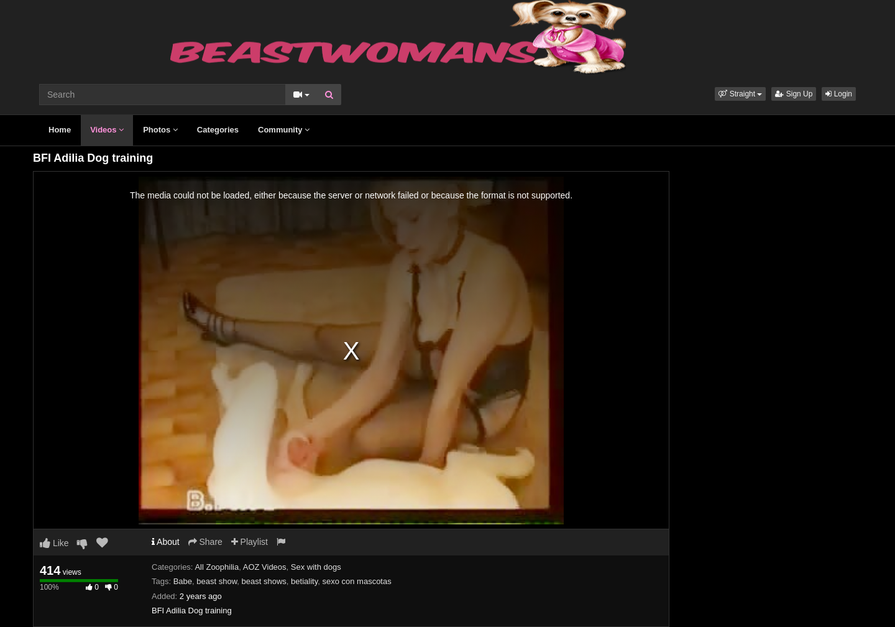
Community (284, 129)
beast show (216, 581)
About (166, 542)
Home (59, 129)
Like (54, 543)
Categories (218, 129)
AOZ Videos (265, 567)
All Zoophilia (217, 567)
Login (838, 94)
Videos (107, 129)
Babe (182, 581)
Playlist (249, 542)
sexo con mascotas (356, 581)
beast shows (264, 581)
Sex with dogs (316, 567)
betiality (304, 581)
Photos (160, 129)
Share (205, 542)
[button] (740, 94)
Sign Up (793, 94)
